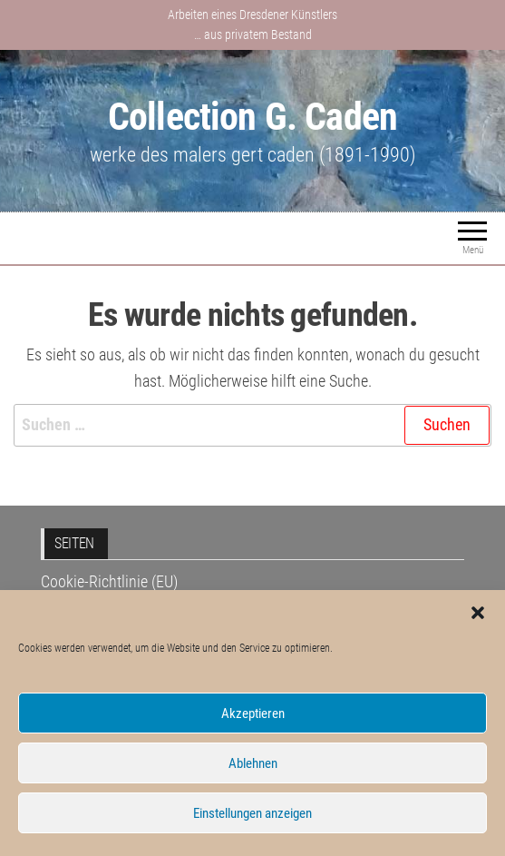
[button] (478, 613)
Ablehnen (252, 763)
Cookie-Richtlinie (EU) (109, 581)
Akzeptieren (253, 713)
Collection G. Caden (252, 116)
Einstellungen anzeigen (252, 813)
